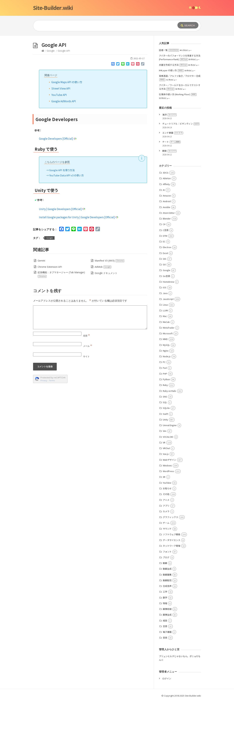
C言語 (166, 280)
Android (167, 251)
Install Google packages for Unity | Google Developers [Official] (78, 267)
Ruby (165, 435)
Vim (164, 481)
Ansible (166, 257)
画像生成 (167, 665)
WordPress (168, 521)
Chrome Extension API (50, 317)
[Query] (100, 25)
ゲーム (166, 573)
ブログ (166, 607)
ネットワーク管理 (171, 596)
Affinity (166, 234)
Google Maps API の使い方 (66, 132)
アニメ (166, 550)
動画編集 (167, 624)
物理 (165, 653)
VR (164, 492)
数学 (165, 647)
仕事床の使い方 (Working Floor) (178, 144)
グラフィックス (170, 567)
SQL (165, 452)
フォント (167, 601)
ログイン (166, 728)
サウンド (167, 579)
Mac (165, 366)
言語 (165, 676)
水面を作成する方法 (173, 115)
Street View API (60, 138)
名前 (86, 385)
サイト (86, 406)
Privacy (43, 430)
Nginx (165, 400)
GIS (164, 309)
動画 (165, 613)
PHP (165, 423)
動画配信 (167, 630)
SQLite (166, 458)
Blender (167, 268)
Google (51, 101)
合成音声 (167, 636)
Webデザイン (169, 510)
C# (164, 274)
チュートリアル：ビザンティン (180, 174)
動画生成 (167, 619)
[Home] (42, 101)
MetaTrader (168, 378)
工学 (165, 642)
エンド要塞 (172, 183)
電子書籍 (167, 682)
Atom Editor (169, 263)
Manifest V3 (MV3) (109, 310)
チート (171, 192)
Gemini (41, 310)
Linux (165, 355)
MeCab (166, 372)
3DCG (165, 222)
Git (164, 314)
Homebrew (168, 332)
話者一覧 (169, 100)
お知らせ (167, 538)
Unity (165, 469)
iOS (164, 337)
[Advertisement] (117, 60)
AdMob (103, 317)
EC (164, 291)
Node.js (167, 406)
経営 (165, 670)
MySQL (166, 395)
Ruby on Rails (169, 441)
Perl (165, 418)
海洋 (169, 164)
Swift (165, 464)
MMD (165, 389)
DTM (165, 286)
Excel (165, 303)
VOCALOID (168, 487)
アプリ (166, 556)
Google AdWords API (63, 151)
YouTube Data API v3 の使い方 (66, 225)
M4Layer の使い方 (171, 120)
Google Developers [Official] (58, 189)
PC (164, 412)
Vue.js (166, 504)
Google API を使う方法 (62, 220)
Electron (167, 297)
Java (165, 343)
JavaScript (168, 349)
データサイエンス (171, 590)
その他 (166, 544)
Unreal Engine (170, 475)
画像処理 (167, 659)
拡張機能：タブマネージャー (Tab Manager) (61, 324)
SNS (165, 446)
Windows (167, 515)
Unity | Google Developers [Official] (62, 259)
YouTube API (59, 145)
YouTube (167, 533)
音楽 (165, 687)
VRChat (166, 498)
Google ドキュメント (106, 323)
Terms (52, 430)
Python (166, 429)
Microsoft (168, 383)
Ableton (167, 228)
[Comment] (90, 368)
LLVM (165, 360)
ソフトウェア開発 (171, 584)
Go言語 (166, 326)
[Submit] (187, 25)
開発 (169, 201)
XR (164, 527)
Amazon (167, 245)
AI (164, 240)
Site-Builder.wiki (53, 7)
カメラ (166, 561)
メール (87, 396)
